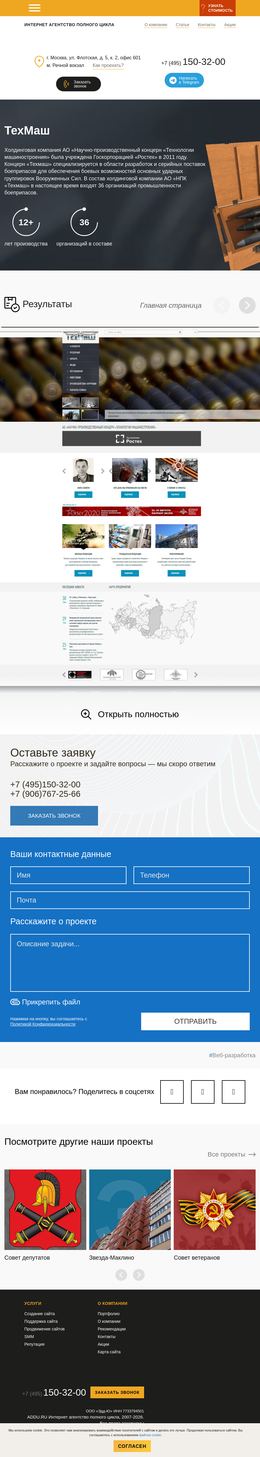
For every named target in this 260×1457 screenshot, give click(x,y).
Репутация (34, 1344)
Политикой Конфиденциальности (42, 1024)
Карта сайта (109, 1352)
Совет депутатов (27, 1257)
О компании (155, 25)
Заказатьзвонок (82, 84)
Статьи (182, 25)
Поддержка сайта (41, 1321)
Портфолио (109, 1314)
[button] (221, 305)
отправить (195, 1021)
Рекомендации (112, 1329)
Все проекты (232, 1154)
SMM (29, 1337)
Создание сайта (39, 1314)
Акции (230, 25)
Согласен (132, 1446)
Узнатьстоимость (220, 8)
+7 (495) (193, 61)
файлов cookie (150, 1435)
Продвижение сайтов (44, 1329)
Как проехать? (108, 65)
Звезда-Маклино (111, 1257)
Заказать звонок (117, 1392)
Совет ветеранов (197, 1257)
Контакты (206, 25)
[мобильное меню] (34, 8)
